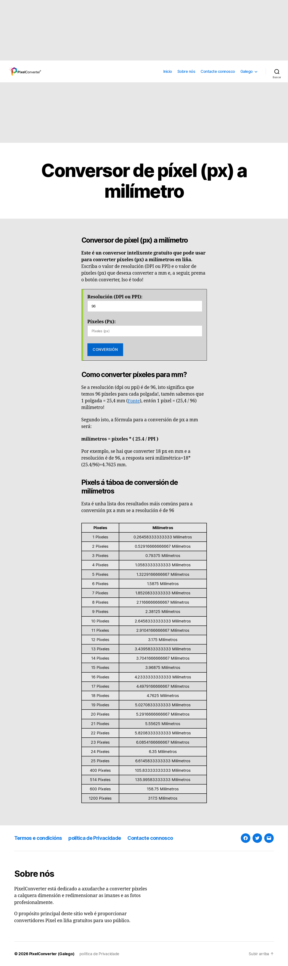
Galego (246, 71)
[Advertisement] (130, 30)
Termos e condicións (39, 838)
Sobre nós (186, 71)
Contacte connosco (218, 71)
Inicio (167, 71)
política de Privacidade (98, 838)
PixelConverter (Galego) (52, 954)
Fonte (134, 401)
